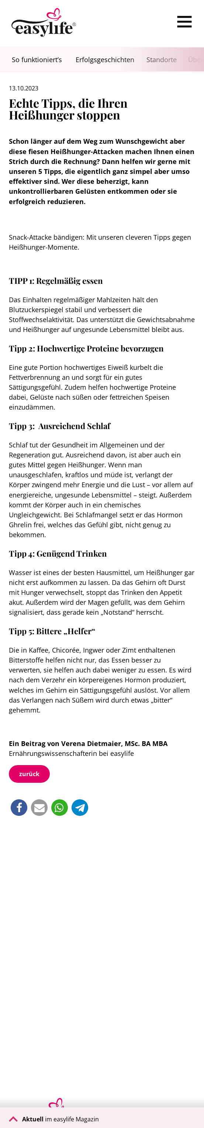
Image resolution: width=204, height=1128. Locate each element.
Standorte (161, 59)
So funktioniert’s (37, 59)
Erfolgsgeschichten (105, 59)
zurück (29, 774)
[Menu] (184, 22)
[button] (19, 807)
